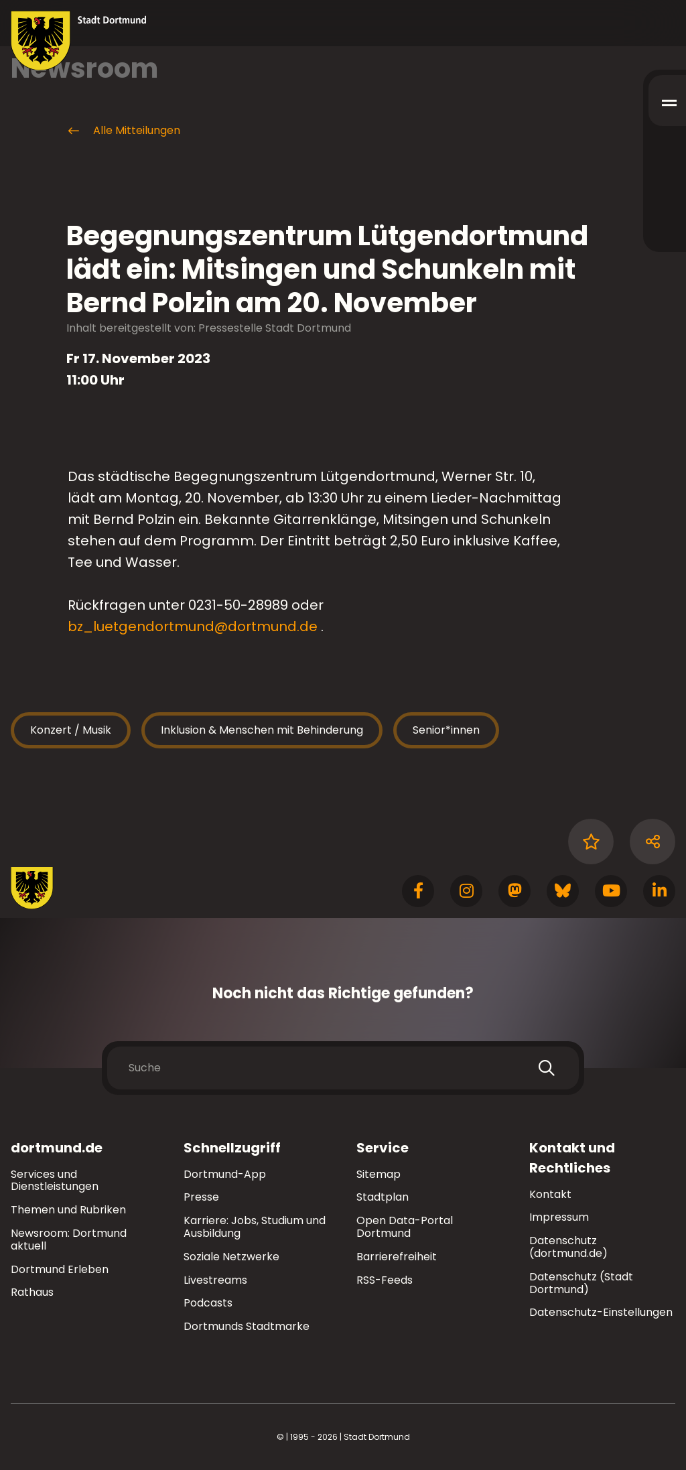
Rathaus (32, 1292)
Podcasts (208, 1303)
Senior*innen (446, 730)
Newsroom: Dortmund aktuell (69, 1239)
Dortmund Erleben (60, 1269)
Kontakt (550, 1194)
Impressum (559, 1217)
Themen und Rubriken (68, 1209)
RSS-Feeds (384, 1280)
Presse (201, 1197)
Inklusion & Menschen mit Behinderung (262, 730)
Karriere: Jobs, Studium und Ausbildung (255, 1227)
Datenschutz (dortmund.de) (568, 1247)
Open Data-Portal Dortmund (404, 1227)
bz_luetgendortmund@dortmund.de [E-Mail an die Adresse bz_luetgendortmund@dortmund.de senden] (193, 626)
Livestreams (215, 1280)
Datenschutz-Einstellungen (601, 1313)
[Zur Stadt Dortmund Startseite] (79, 41)
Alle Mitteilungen (123, 130)
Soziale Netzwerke (231, 1256)
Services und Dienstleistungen (54, 1180)
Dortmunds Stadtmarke (247, 1326)
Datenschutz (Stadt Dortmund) (581, 1283)
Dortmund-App (225, 1174)
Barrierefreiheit (396, 1256)
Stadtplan (382, 1197)
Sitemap (378, 1174)
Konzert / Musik (70, 730)
